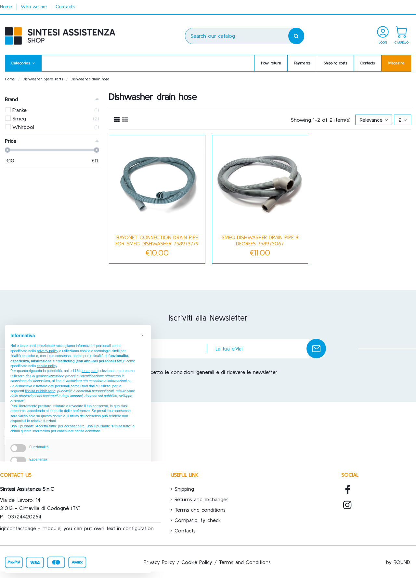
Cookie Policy (196, 562)
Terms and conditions (200, 510)
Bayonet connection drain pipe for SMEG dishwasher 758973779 (157, 240)
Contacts (65, 6)
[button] (23, 63)
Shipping (184, 489)
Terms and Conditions (245, 562)
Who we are (34, 6)
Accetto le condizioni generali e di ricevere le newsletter (211, 372)
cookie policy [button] (47, 366)
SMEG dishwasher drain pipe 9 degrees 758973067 (260, 240)
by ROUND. (398, 562)
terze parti (90, 371)
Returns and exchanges (201, 499)
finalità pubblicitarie (40, 391)
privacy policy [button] (47, 351)
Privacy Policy (159, 562)
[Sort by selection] (373, 120)
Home (7, 6)
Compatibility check (198, 520)
